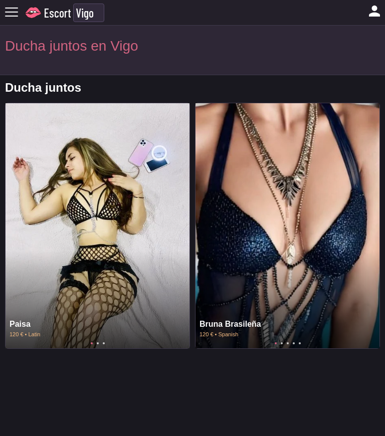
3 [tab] (104, 343)
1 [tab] (92, 343)
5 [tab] (300, 343)
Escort (57, 13)
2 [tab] (98, 343)
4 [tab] (294, 343)
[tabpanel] (97, 225)
